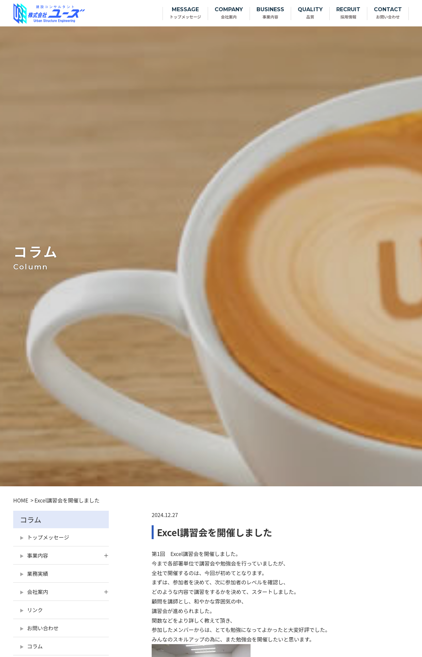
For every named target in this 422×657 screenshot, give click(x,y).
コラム (35, 646)
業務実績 (37, 573)
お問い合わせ (43, 628)
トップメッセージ (48, 537)
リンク (35, 610)
